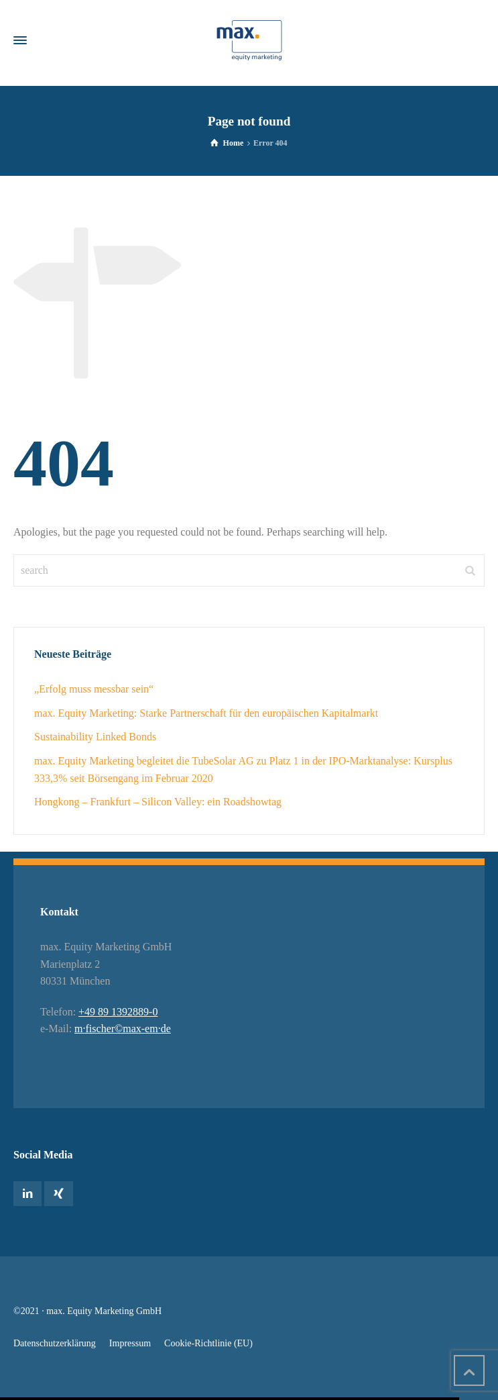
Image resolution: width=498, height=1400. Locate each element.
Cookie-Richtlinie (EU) (208, 1343)
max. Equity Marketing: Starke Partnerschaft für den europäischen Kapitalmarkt (206, 713)
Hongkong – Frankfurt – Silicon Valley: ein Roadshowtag (158, 801)
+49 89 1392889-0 (118, 1011)
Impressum (130, 1343)
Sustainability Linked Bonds (95, 736)
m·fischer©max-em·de (122, 1028)
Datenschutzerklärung (54, 1343)
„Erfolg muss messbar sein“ (93, 689)
